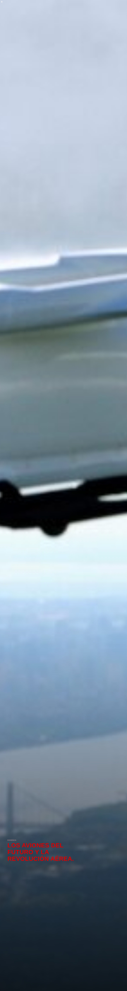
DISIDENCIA (12, 840)
